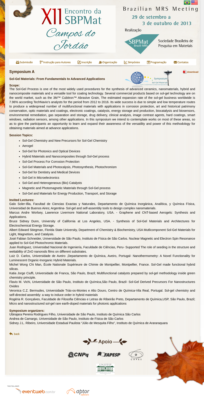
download (190, 72)
